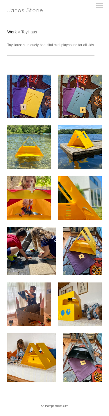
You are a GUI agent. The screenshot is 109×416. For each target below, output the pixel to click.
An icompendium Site (54, 406)
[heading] (25, 11)
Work (12, 32)
